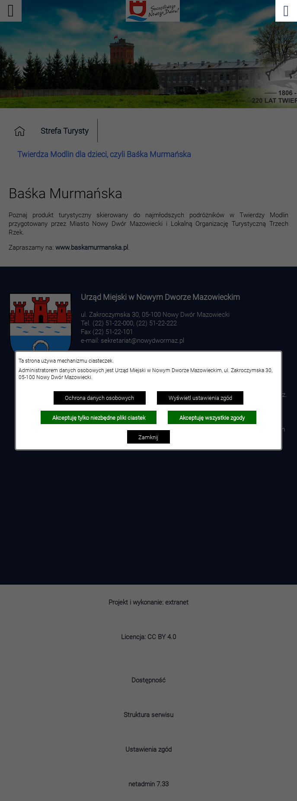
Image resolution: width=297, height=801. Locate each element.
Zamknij (148, 437)
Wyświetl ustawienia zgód (200, 398)
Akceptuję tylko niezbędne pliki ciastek (98, 417)
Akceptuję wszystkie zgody (212, 417)
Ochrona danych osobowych (99, 398)
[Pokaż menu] (286, 11)
